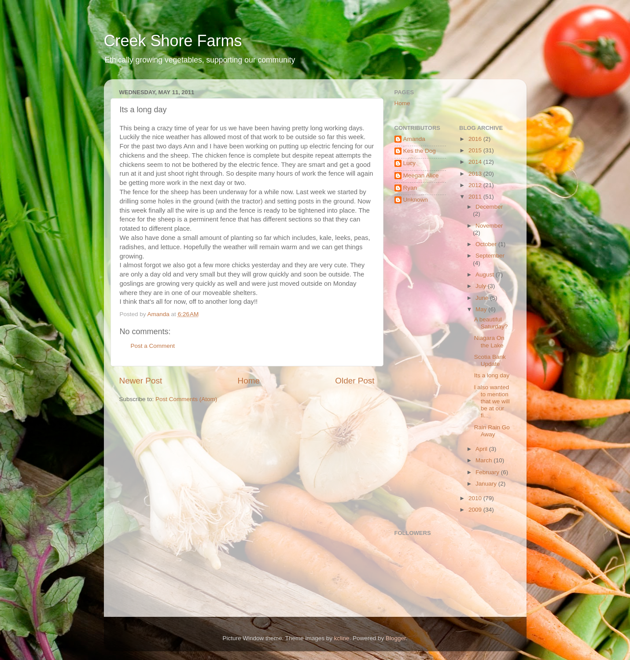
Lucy (409, 163)
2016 (475, 139)
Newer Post (140, 380)
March (484, 460)
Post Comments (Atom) (186, 399)
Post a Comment (153, 346)
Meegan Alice (421, 175)
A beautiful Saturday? (491, 323)
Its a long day (491, 375)
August (485, 274)
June (482, 298)
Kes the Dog (419, 150)
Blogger (396, 638)
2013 (475, 173)
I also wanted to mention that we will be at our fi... (492, 401)
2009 (475, 509)
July (481, 286)
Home (249, 380)
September (490, 255)
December (489, 206)
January (486, 483)
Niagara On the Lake (489, 341)
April (482, 449)
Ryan (410, 187)
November (489, 225)
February (488, 472)
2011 (475, 196)
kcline (342, 638)
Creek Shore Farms (173, 41)
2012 (475, 185)
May (481, 309)
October (486, 244)
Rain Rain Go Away (492, 431)
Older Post (354, 380)
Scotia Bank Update (490, 360)
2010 (475, 498)
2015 (475, 150)
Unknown (415, 199)
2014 (475, 162)
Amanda (414, 139)
